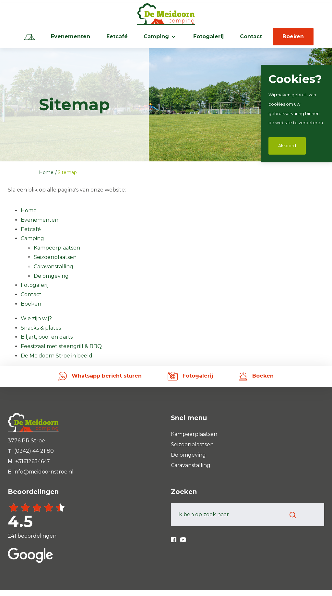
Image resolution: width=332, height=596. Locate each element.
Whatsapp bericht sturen (100, 376)
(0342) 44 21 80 (34, 451)
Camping (156, 36)
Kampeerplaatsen (57, 248)
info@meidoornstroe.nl (44, 472)
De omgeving (51, 276)
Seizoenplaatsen (55, 257)
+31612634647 (32, 461)
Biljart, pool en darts (47, 337)
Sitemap (67, 172)
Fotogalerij (208, 36)
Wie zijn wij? (36, 318)
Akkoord (287, 145)
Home (47, 172)
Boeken (293, 36)
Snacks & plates (41, 328)
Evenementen (70, 36)
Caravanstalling (53, 266)
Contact (251, 36)
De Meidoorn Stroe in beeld (56, 356)
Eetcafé (117, 36)
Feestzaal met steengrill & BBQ (61, 346)
